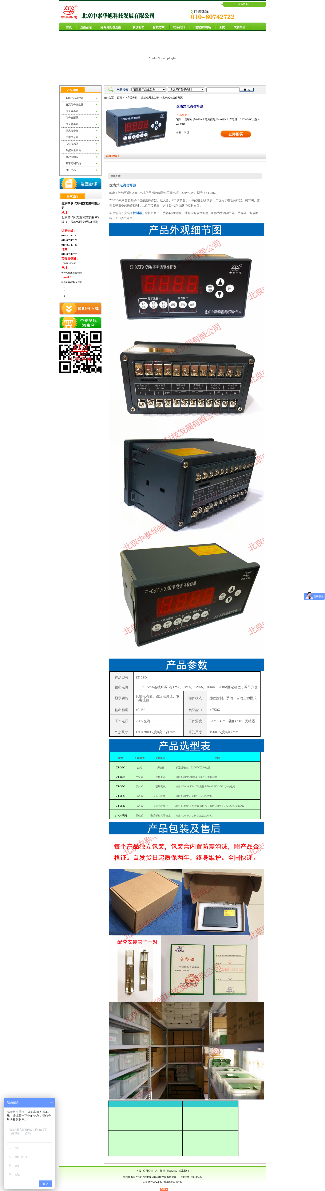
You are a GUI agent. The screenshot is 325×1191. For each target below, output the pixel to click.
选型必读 (84, 27)
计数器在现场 (200, 27)
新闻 (220, 27)
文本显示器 (72, 137)
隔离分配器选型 (109, 27)
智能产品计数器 (74, 98)
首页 (67, 27)
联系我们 (177, 27)
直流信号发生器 (74, 104)
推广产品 (71, 169)
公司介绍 (148, 1170)
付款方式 (157, 27)
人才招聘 (160, 1170)
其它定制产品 (73, 163)
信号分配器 (72, 117)
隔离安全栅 (72, 130)
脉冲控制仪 (72, 156)
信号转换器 (72, 124)
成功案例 (237, 27)
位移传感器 (72, 143)
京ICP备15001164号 (191, 1177)
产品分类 (132, 97)
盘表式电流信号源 (172, 97)
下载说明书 (135, 27)
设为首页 (243, 4)
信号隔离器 (72, 111)
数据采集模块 (73, 150)
